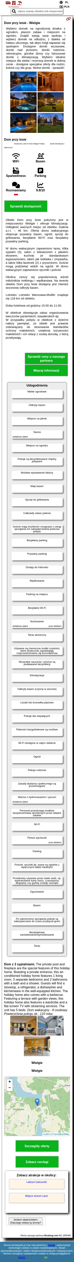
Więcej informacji (46, 370)
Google (51, 1245)
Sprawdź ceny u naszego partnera (46, 358)
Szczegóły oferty (36, 1146)
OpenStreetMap (61, 1134)
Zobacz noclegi (37, 1162)
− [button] (9, 1088)
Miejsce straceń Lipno (36, 1196)
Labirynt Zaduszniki (36, 1182)
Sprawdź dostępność (25, 206)
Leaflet (46, 1134)
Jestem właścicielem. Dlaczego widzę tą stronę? (25, 1221)
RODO (21, 1257)
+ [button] (9, 1082)
